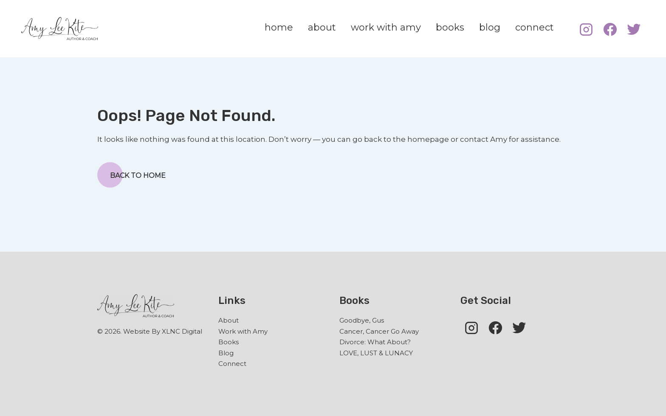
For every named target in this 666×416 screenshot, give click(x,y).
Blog (226, 353)
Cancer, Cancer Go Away (379, 331)
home (279, 27)
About (228, 320)
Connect (232, 364)
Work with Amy (243, 331)
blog (489, 27)
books (450, 27)
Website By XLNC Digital (162, 331)
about (322, 27)
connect (534, 27)
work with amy (386, 27)
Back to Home (131, 175)
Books (228, 342)
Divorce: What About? (375, 342)
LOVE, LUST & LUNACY (376, 353)
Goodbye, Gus (361, 320)
